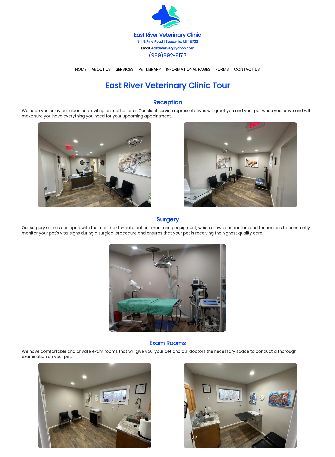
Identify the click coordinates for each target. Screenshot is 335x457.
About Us (101, 69)
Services (125, 69)
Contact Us (247, 69)
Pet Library (150, 69)
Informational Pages (188, 69)
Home (80, 69)
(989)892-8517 (168, 55)
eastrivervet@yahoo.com (172, 48)
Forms (222, 69)
